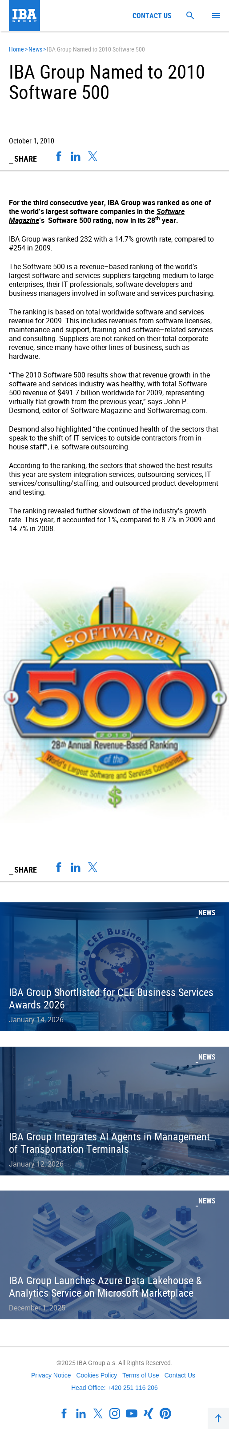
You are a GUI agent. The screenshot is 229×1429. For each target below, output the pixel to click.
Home (16, 49)
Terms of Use (140, 1375)
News (35, 49)
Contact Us (180, 1375)
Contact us (152, 15)
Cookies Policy (96, 1375)
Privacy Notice (51, 1375)
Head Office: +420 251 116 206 (114, 1388)
